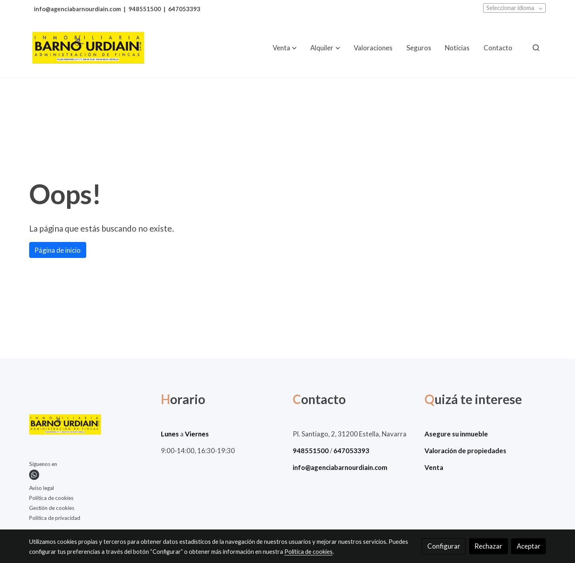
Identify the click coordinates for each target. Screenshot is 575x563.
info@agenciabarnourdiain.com (77, 9)
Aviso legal (41, 488)
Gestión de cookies (51, 508)
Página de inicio (57, 250)
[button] (284, 47)
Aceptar (529, 546)
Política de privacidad (54, 518)
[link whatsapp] (34, 475)
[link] (88, 47)
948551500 (145, 9)
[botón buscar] (535, 48)
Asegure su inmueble (456, 434)
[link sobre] (90, 426)
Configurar (443, 546)
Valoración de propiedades (465, 450)
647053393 (184, 9)
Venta (433, 467)
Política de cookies (51, 498)
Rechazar (488, 546)
